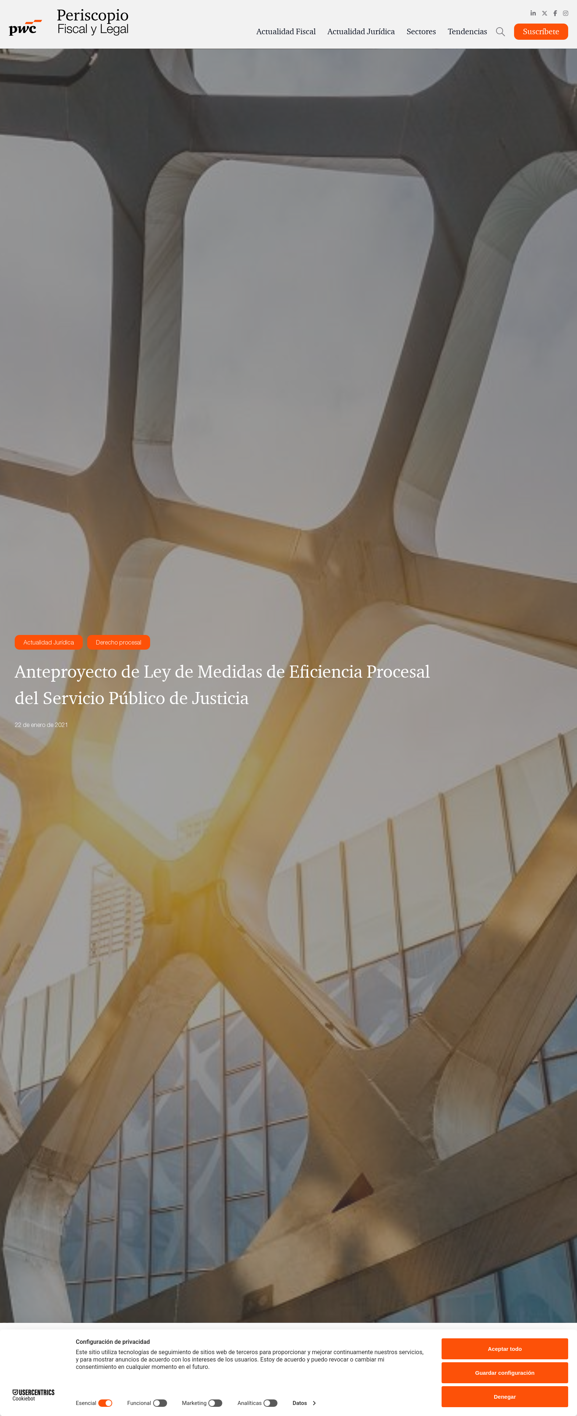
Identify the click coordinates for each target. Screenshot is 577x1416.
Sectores (421, 32)
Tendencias (467, 32)
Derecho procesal (118, 642)
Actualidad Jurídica (361, 32)
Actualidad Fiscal (286, 32)
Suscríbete (541, 32)
